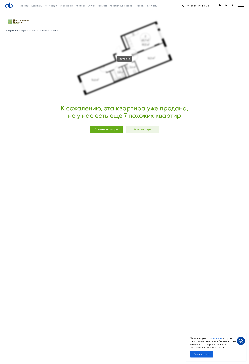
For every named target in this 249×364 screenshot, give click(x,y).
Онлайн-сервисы (97, 5)
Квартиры (36, 5)
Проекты (24, 5)
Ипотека (80, 5)
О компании (66, 5)
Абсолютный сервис (121, 5)
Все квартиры (142, 129)
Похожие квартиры (106, 129)
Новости (139, 5)
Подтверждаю (201, 354)
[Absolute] (9, 5)
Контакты (152, 5)
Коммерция (51, 5)
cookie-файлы (214, 338)
